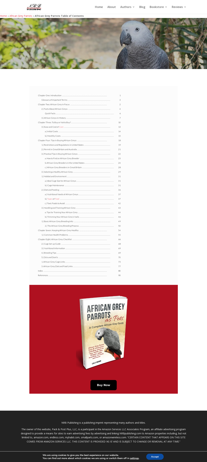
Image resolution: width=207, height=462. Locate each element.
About (111, 7)
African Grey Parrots (20, 15)
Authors (125, 7)
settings (134, 458)
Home (99, 7)
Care (61, 127)
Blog (142, 7)
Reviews (177, 7)
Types (49, 199)
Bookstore (157, 7)
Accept (155, 456)
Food (57, 199)
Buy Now (103, 385)
